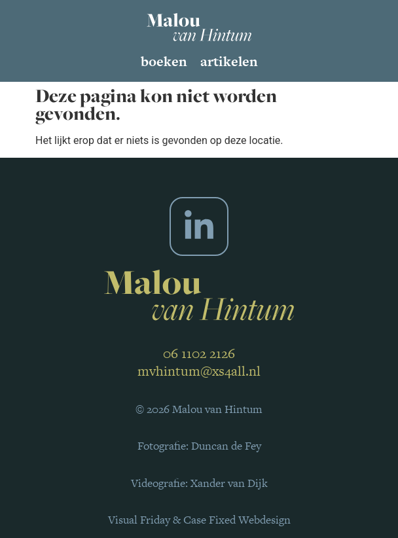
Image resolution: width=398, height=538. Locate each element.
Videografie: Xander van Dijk (199, 483)
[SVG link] (199, 27)
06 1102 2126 (199, 353)
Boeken (164, 61)
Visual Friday (139, 520)
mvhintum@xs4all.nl (199, 370)
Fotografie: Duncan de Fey (199, 446)
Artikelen (229, 61)
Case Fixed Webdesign (237, 520)
